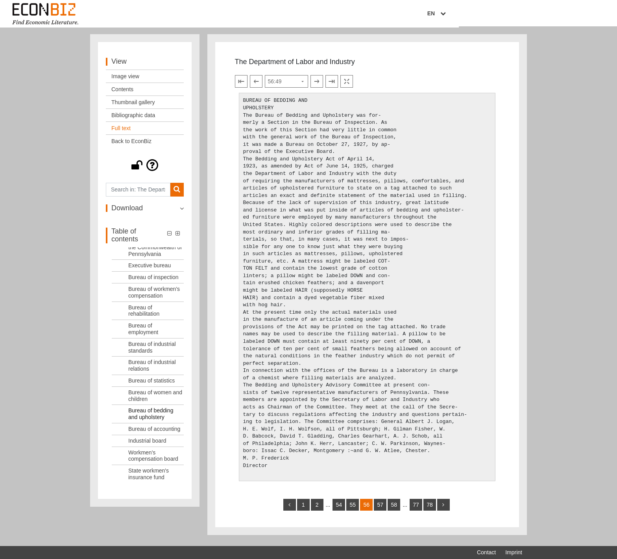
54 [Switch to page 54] (339, 508)
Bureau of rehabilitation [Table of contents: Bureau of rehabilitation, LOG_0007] (143, 313)
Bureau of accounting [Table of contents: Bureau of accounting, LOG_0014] (154, 432)
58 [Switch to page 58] (394, 508)
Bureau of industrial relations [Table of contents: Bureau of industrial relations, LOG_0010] (152, 368)
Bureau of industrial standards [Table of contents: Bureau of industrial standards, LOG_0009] (152, 350)
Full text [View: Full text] (121, 131)
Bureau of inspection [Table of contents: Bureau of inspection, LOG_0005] (153, 280)
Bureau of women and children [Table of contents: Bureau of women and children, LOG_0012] (155, 398)
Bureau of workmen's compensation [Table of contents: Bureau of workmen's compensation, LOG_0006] (154, 295)
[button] (145, 168)
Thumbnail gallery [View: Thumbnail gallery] (133, 105)
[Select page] (286, 85)
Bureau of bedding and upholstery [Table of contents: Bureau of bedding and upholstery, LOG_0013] (150, 417)
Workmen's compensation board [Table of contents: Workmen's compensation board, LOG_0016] (153, 458)
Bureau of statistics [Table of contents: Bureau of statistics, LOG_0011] (151, 384)
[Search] (176, 192)
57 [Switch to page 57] (380, 508)
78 (430, 508)
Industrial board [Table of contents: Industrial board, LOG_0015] (147, 444)
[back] (289, 508)
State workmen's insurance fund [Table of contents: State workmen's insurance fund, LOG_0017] (148, 477)
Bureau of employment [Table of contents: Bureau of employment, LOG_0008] (143, 331)
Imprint (513, 552)
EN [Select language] (516, 14)
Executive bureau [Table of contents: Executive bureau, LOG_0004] (149, 269)
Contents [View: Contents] (122, 92)
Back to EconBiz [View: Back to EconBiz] (131, 144)
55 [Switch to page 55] (352, 508)
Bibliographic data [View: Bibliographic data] (133, 118)
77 (416, 508)
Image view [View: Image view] (125, 79)
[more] (443, 508)
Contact (486, 552)
